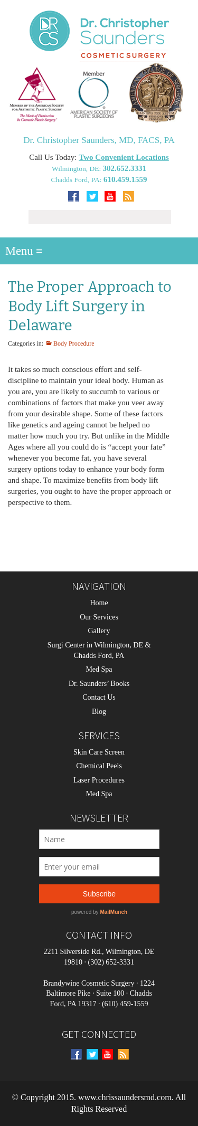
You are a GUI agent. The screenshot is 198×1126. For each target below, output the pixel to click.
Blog (99, 711)
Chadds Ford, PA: (77, 180)
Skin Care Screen (99, 752)
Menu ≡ (24, 250)
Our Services (99, 617)
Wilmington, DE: (77, 169)
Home (99, 603)
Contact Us (99, 697)
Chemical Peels (99, 766)
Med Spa (99, 669)
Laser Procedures (99, 780)
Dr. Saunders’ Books (99, 684)
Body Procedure (74, 343)
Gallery (99, 631)
